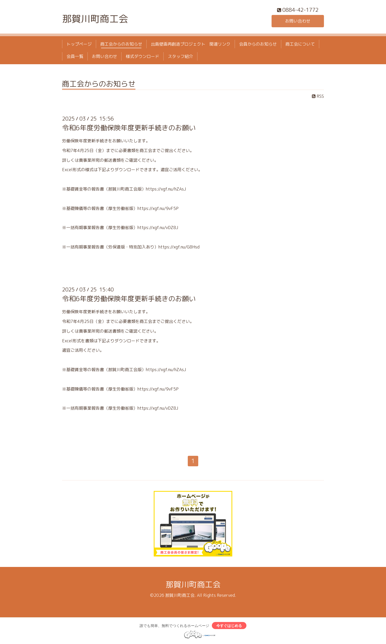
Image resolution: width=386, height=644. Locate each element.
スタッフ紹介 (180, 56)
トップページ (79, 44)
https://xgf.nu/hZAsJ (166, 189)
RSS (318, 96)
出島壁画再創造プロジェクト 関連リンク (190, 44)
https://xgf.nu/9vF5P (158, 208)
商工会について (300, 44)
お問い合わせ (297, 21)
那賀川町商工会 (95, 18)
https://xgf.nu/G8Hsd (179, 247)
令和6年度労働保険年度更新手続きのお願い (129, 127)
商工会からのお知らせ (121, 44)
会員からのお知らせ (258, 44)
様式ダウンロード (142, 56)
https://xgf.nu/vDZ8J (157, 227)
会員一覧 (75, 56)
